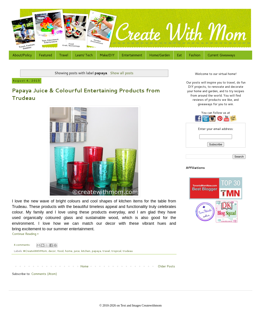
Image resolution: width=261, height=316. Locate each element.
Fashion (194, 55)
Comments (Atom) (44, 274)
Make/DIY (107, 55)
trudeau (128, 251)
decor (52, 251)
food (60, 251)
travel (106, 251)
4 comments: (22, 245)
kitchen (85, 251)
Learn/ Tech (84, 55)
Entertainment (132, 55)
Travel (63, 55)
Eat (179, 55)
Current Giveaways (221, 55)
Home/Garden (159, 55)
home (68, 251)
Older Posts (166, 266)
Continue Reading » (25, 234)
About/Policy (22, 55)
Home (84, 266)
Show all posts (121, 72)
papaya (96, 251)
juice (77, 251)
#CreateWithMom (35, 251)
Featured (45, 55)
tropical (116, 251)
